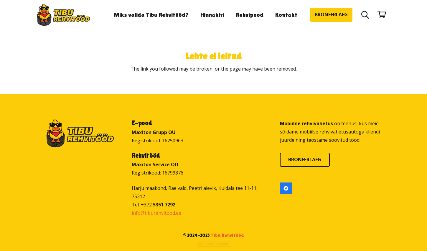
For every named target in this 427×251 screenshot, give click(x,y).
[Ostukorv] (381, 14)
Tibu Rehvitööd (227, 235)
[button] (365, 14)
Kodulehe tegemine (213, 244)
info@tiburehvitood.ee (156, 213)
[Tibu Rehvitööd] (63, 15)
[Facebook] (286, 188)
